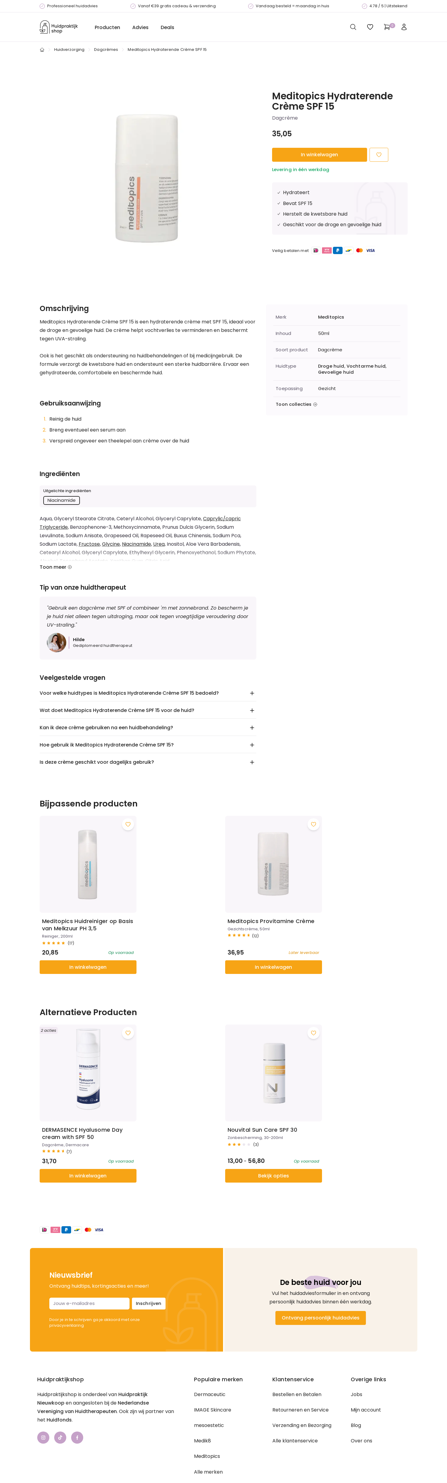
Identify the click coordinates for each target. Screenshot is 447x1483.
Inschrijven (149, 1274)
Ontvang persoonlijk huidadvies (321, 1289)
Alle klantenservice (295, 1412)
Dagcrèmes (106, 49)
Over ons (361, 1412)
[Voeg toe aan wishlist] (121, 810)
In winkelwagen (319, 154)
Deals (167, 27)
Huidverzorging (69, 49)
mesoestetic (209, 1396)
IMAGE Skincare (212, 1381)
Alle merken (208, 1443)
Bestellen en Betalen (296, 1365)
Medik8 (202, 1412)
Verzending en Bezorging (301, 1396)
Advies (140, 27)
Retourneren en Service (300, 1381)
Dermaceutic (209, 1365)
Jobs (356, 1365)
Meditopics (331, 317)
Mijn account (366, 1381)
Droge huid (331, 366)
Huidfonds (59, 1391)
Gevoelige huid (336, 372)
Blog (356, 1396)
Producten (107, 27)
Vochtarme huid (366, 366)
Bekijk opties (177, 1147)
